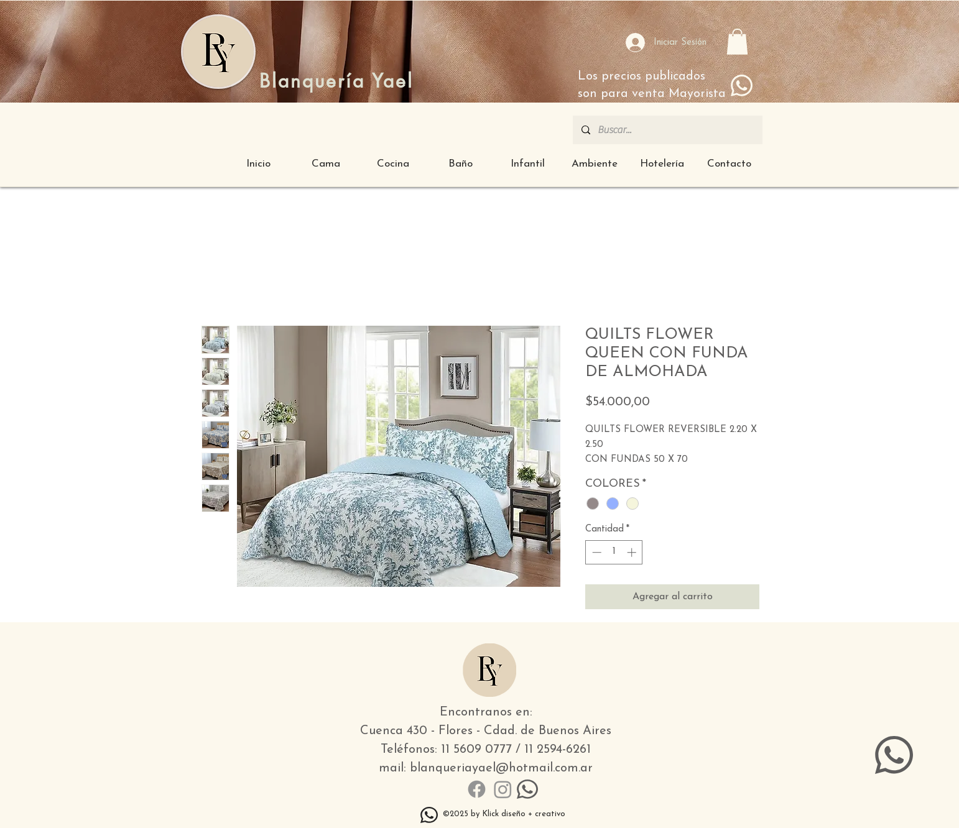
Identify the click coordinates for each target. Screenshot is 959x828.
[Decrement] (595, 552)
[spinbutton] (614, 552)
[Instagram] (502, 789)
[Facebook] (476, 789)
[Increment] (632, 552)
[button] (737, 42)
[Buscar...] (667, 130)
